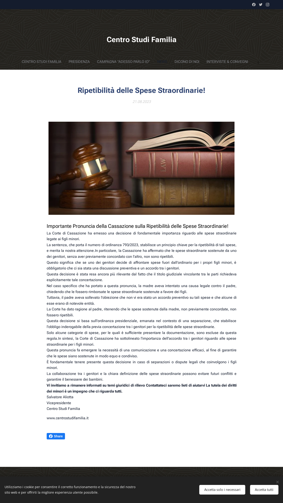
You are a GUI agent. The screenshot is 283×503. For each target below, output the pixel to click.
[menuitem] (118, 61)
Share (56, 436)
